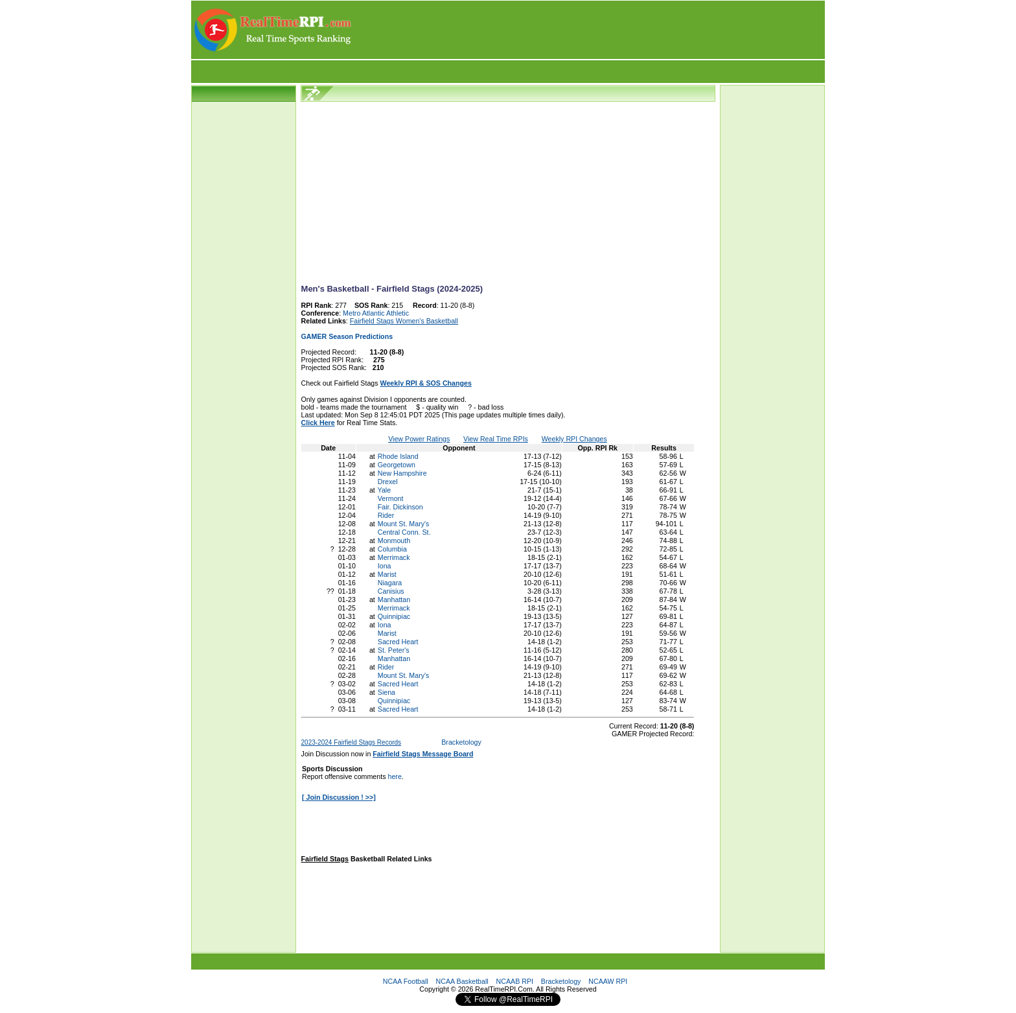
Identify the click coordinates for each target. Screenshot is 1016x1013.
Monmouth (394, 540)
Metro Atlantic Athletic (376, 313)
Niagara (390, 583)
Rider (386, 515)
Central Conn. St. (404, 532)
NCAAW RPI (607, 981)
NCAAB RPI (514, 981)
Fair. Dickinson (400, 507)
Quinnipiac (394, 616)
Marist (387, 574)
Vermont (391, 498)
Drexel (388, 481)
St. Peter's (394, 650)
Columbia (392, 549)
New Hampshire (402, 473)
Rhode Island (398, 456)
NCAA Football (405, 981)
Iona (384, 566)
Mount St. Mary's (404, 524)
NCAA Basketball (462, 981)
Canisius (391, 591)
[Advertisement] (589, 30)
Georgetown (396, 465)
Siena (386, 692)
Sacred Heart (398, 642)
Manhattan (394, 599)
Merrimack (394, 557)
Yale (384, 490)
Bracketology (461, 742)
